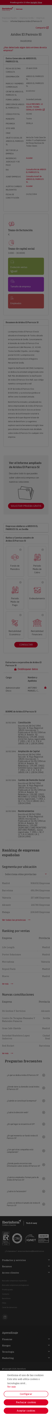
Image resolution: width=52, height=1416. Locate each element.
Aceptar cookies (26, 1410)
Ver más (11, 1386)
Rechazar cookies (26, 1402)
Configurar (26, 1394)
